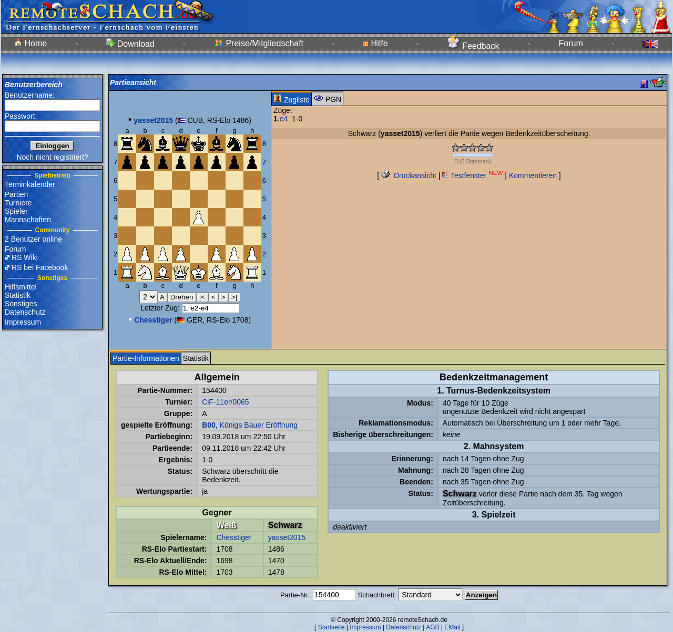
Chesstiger (233, 537)
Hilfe (375, 43)
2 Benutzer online (33, 239)
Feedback (473, 46)
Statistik (17, 295)
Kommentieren (533, 175)
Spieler (16, 211)
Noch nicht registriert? (52, 157)
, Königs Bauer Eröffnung (250, 425)
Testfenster (472, 175)
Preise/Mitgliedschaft (258, 43)
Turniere (18, 203)
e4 (284, 119)
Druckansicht (408, 175)
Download (130, 43)
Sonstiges (21, 303)
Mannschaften (28, 219)
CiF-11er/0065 (225, 402)
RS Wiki (25, 257)
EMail (452, 627)
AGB (432, 627)
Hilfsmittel (21, 287)
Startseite (331, 627)
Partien (16, 194)
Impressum (23, 322)
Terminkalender (30, 184)
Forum (571, 43)
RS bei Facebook (40, 267)
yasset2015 (287, 537)
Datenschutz (25, 312)
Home (31, 43)
